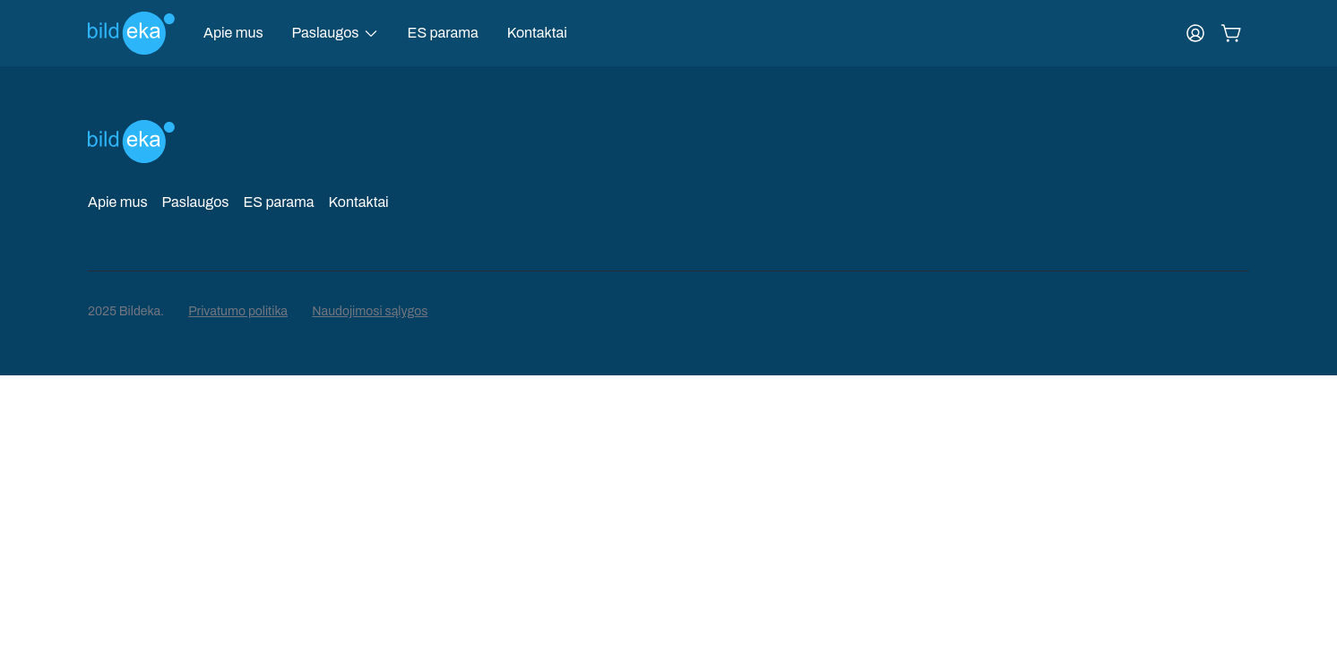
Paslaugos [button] (325, 32)
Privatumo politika (238, 311)
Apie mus (233, 32)
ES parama (443, 32)
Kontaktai (537, 32)
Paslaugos (195, 202)
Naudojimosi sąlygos (369, 311)
